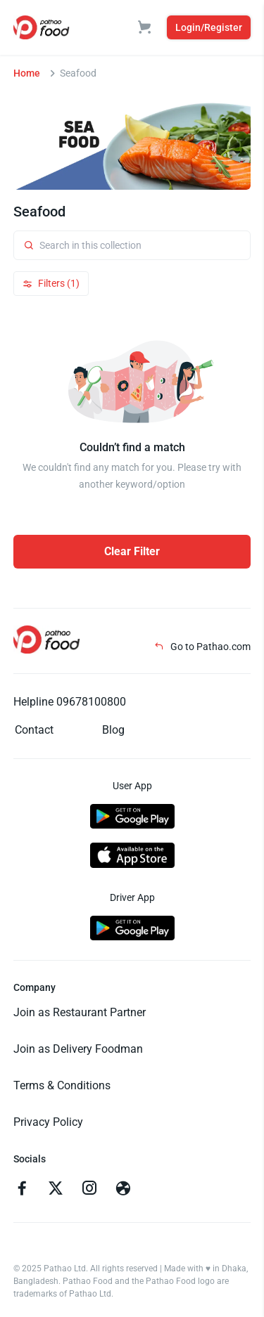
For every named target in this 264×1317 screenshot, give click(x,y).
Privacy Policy (48, 1122)
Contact (34, 730)
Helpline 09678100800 (69, 701)
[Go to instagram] (89, 1190)
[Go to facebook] (21, 1190)
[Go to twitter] (55, 1190)
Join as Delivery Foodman (78, 1049)
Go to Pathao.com (202, 646)
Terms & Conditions (62, 1085)
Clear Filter (132, 551)
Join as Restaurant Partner (79, 1012)
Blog (113, 730)
